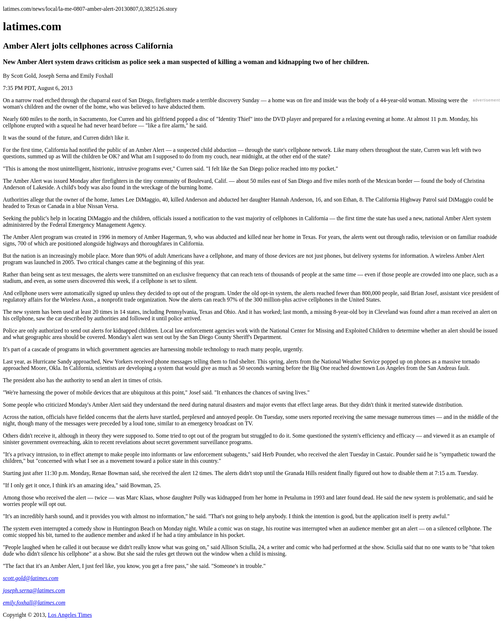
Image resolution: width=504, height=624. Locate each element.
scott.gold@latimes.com (30, 578)
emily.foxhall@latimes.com (34, 603)
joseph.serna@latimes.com (34, 590)
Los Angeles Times (70, 615)
